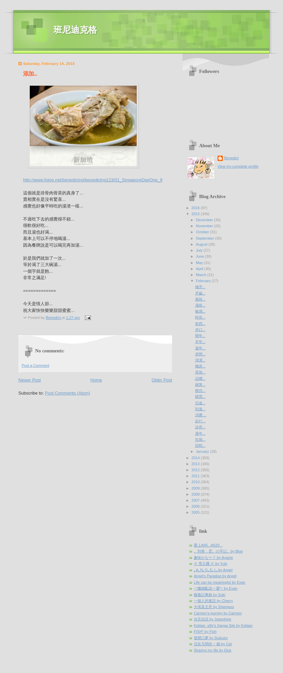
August (202, 244)
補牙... (200, 287)
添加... (200, 372)
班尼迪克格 (75, 30)
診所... (200, 427)
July (199, 250)
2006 (196, 506)
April (200, 269)
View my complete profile (238, 166)
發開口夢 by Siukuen (211, 638)
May (200, 263)
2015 (196, 214)
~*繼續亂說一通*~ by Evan (216, 588)
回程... (200, 445)
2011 (196, 476)
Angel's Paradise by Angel (215, 576)
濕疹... (200, 305)
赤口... (200, 330)
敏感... (200, 311)
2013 (196, 464)
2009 (196, 488)
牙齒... (200, 293)
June (200, 256)
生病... (200, 439)
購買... (200, 397)
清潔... (200, 360)
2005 (196, 512)
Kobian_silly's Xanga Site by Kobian (223, 625)
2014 (196, 458)
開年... (200, 336)
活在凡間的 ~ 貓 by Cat (213, 644)
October (203, 232)
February (203, 281)
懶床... (200, 366)
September (205, 238)
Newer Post (29, 380)
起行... (200, 421)
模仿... (200, 391)
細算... (200, 385)
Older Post (162, 380)
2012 (196, 470)
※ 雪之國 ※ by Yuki (210, 564)
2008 (196, 494)
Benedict (231, 158)
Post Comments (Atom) (67, 393)
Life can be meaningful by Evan (219, 582)
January (203, 451)
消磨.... (200, 415)
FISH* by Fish (205, 631)
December (205, 220)
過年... (200, 348)
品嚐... (200, 378)
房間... (200, 354)
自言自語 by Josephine (212, 619)
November (205, 226)
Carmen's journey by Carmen (218, 613)
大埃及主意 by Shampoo (214, 607)
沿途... (200, 403)
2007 (196, 500)
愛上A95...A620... (208, 545)
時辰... (200, 317)
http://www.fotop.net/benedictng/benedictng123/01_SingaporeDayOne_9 (92, 179)
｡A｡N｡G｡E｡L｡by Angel (213, 570)
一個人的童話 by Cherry (213, 601)
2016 (196, 208)
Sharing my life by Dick (212, 650)
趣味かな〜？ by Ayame (213, 558)
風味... (200, 299)
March (201, 275)
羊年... (200, 342)
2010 (196, 482)
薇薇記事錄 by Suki (209, 595)
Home (96, 380)
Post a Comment (35, 365)
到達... (200, 409)
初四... (200, 324)
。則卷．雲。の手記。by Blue (218, 551)
